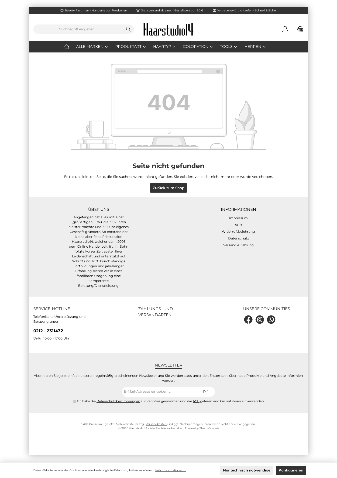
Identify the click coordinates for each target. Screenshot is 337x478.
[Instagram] (259, 319)
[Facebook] (248, 319)
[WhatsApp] (271, 319)
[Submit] (205, 392)
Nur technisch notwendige (246, 470)
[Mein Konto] (285, 29)
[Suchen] (128, 29)
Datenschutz (238, 238)
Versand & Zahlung (238, 245)
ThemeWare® (209, 428)
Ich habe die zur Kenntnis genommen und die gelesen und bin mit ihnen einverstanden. (171, 401)
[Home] (70, 46)
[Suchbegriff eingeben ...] (78, 29)
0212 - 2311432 (48, 330)
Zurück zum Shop (168, 188)
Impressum (238, 218)
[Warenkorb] (299, 29)
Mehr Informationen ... (170, 470)
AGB (238, 225)
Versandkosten (156, 424)
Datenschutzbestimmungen (118, 401)
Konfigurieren (291, 470)
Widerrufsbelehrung (238, 231)
